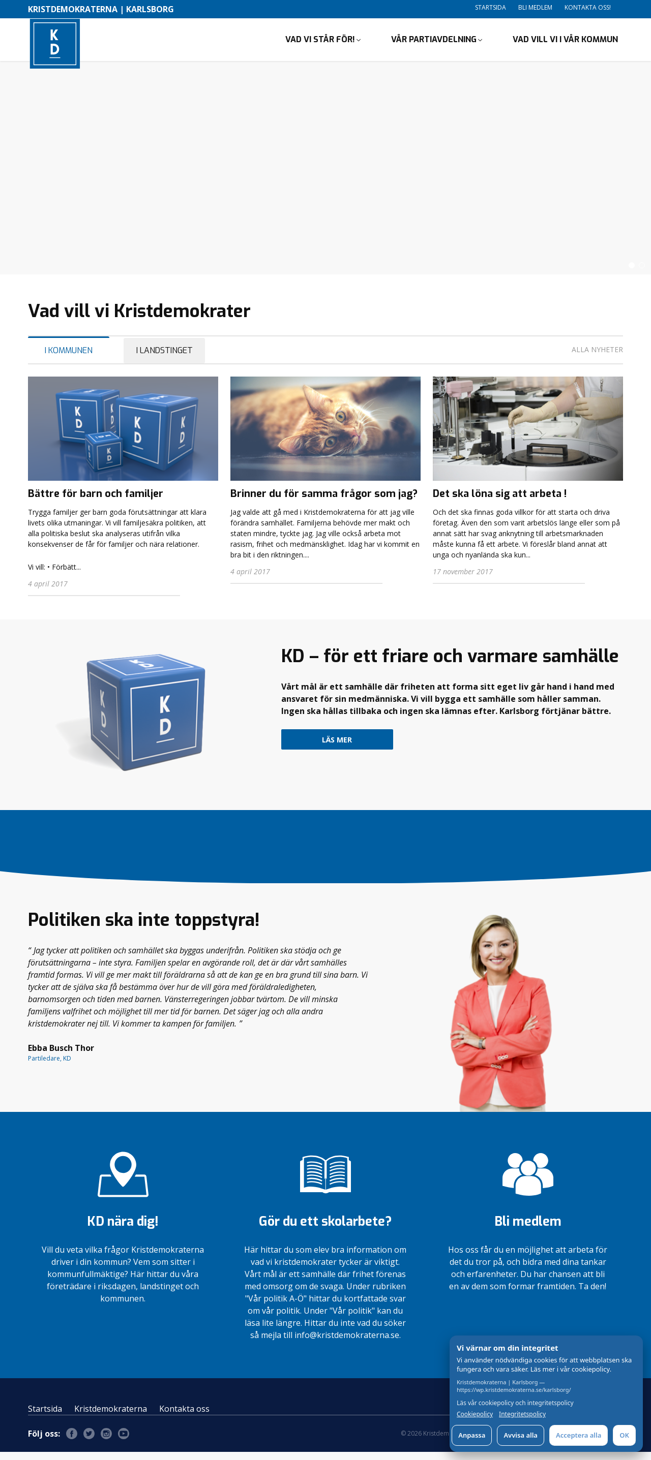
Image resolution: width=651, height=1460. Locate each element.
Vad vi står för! (320, 43)
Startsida (490, 7)
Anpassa (471, 1435)
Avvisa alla (521, 1435)
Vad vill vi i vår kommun (565, 43)
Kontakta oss (184, 1416)
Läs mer (337, 748)
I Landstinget (164, 358)
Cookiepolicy (475, 1414)
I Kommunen (69, 358)
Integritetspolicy (522, 1414)
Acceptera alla (578, 1435)
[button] (632, 273)
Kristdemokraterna (110, 1416)
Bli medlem (535, 7)
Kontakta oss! (588, 7)
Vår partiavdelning (434, 43)
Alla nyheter (597, 357)
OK (624, 1435)
